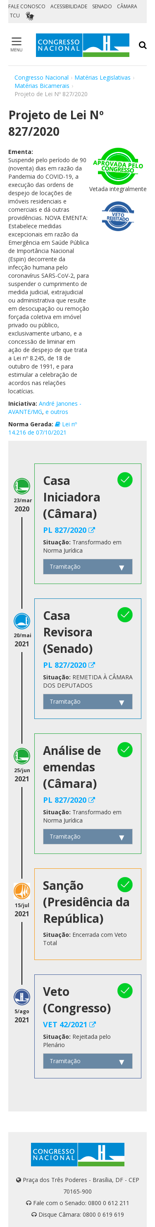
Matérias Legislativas (102, 77)
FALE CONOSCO (26, 6)
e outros (56, 412)
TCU (15, 15)
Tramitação (65, 566)
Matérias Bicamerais (41, 86)
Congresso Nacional (41, 77)
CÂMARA (127, 6)
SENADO (102, 6)
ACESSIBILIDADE (68, 6)
